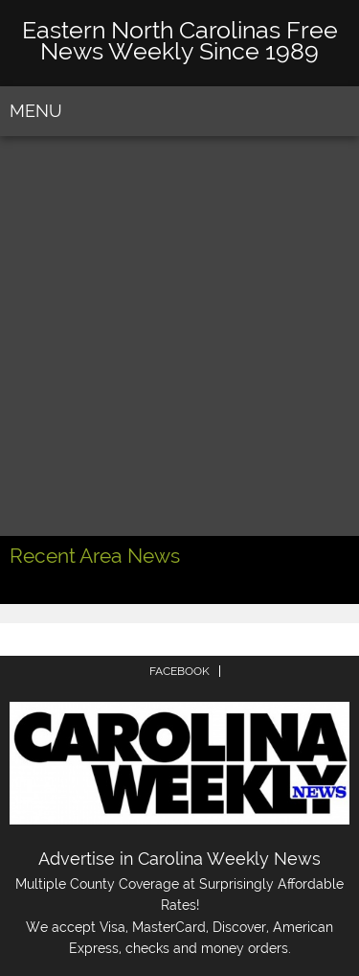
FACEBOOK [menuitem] (179, 671)
